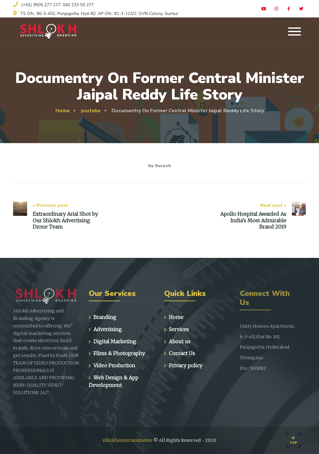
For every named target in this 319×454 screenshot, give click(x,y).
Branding (104, 317)
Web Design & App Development (113, 381)
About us (179, 341)
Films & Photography (119, 353)
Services (179, 329)
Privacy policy (185, 365)
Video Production (114, 365)
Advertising (107, 329)
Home (176, 317)
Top (293, 440)
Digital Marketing (114, 341)
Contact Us (182, 353)
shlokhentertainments (127, 440)
